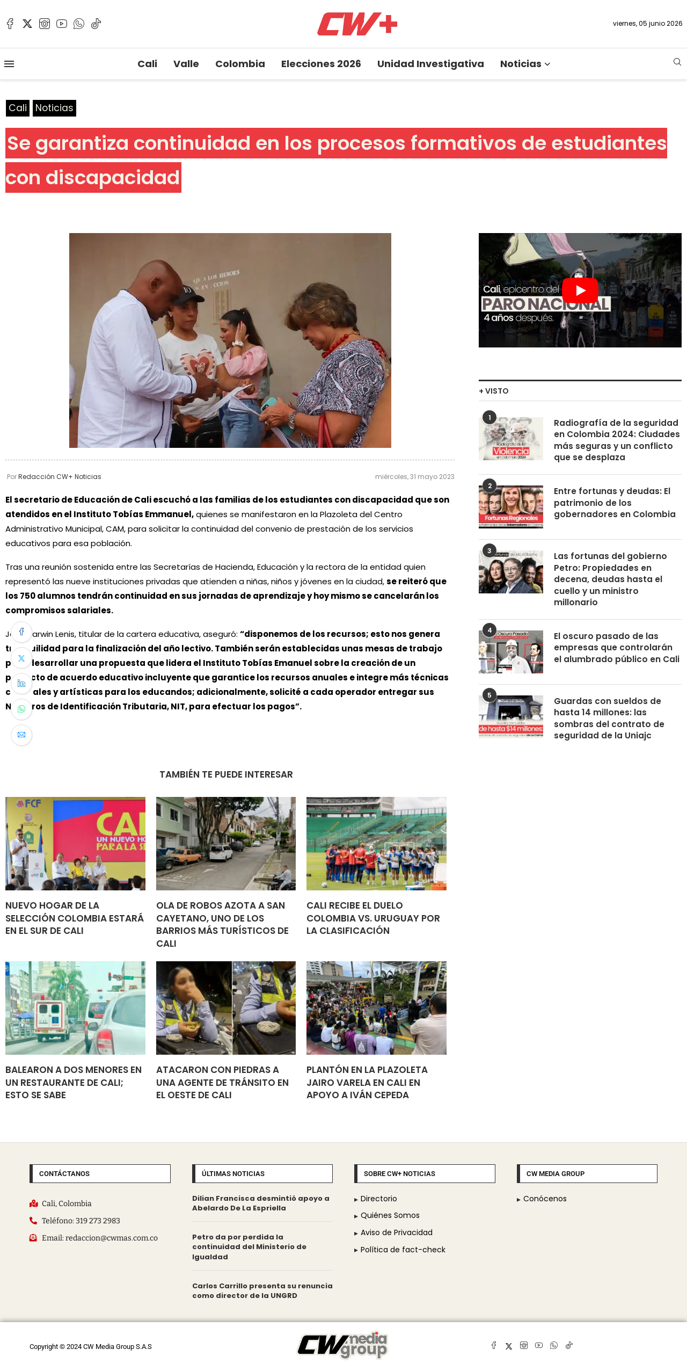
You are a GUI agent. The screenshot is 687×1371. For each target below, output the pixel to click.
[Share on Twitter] (21, 658)
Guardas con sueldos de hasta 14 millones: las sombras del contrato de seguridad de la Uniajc (609, 724)
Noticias (521, 63)
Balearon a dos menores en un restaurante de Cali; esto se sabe (73, 1083)
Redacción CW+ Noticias (59, 477)
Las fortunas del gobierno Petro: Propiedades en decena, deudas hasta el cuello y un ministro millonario (611, 583)
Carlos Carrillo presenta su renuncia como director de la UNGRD (262, 1291)
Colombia (240, 63)
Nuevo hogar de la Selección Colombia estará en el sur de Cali (74, 919)
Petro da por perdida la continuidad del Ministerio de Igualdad (249, 1247)
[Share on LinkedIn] (21, 683)
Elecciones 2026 (321, 63)
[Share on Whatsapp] (21, 709)
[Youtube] (62, 24)
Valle (186, 63)
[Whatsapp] (79, 24)
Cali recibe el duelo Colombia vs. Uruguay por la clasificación (373, 919)
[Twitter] (27, 24)
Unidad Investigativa (430, 63)
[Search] (677, 63)
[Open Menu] (9, 64)
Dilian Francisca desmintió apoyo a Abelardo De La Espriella (261, 1204)
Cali (147, 63)
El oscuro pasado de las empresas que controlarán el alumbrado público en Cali (617, 653)
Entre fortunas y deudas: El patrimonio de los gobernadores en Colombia (615, 506)
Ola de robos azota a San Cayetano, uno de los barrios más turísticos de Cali (222, 925)
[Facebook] (10, 24)
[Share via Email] (21, 735)
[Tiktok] (96, 24)
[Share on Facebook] (21, 632)
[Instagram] (44, 24)
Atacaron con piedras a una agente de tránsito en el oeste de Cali (222, 1083)
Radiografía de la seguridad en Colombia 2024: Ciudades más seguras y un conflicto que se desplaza (618, 442)
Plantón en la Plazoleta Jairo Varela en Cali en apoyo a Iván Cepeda (367, 1083)
